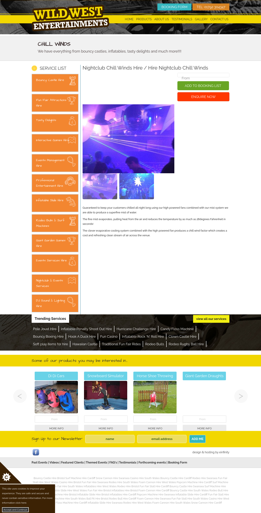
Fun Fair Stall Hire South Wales (189, 498)
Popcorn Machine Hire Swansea (156, 494)
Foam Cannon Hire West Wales (157, 482)
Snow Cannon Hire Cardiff (206, 502)
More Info (56, 428)
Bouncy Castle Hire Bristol (49, 478)
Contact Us (219, 19)
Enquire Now (203, 97)
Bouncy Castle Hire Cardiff (176, 478)
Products (144, 19)
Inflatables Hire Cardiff (122, 494)
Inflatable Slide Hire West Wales (68, 490)
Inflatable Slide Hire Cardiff (191, 494)
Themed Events (96, 462)
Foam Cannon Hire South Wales (171, 502)
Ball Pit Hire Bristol (97, 498)
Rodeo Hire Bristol (128, 486)
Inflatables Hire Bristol (125, 490)
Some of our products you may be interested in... (80, 360)
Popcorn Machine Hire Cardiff (194, 482)
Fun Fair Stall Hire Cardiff (154, 486)
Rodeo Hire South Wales (123, 482)
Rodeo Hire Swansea (204, 478)
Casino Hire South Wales (145, 478)
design (196, 452)
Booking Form (177, 462)
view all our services (211, 319)
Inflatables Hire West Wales (100, 486)
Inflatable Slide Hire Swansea (105, 502)
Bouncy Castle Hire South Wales (189, 490)
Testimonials (181, 19)
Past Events (40, 462)
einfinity (224, 452)
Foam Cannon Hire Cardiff (153, 490)
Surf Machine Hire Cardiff (80, 478)
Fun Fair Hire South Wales (67, 486)
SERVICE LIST (53, 68)
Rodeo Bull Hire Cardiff (122, 498)
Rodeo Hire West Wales (137, 502)
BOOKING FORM (174, 7)
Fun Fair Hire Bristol (99, 490)
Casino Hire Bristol (70, 482)
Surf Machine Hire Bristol (62, 494)
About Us (161, 19)
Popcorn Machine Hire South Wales (64, 498)
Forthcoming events (152, 462)
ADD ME (197, 439)
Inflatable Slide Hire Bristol (93, 494)
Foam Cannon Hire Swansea (154, 498)
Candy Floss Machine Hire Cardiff (67, 502)
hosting (210, 452)
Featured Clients (72, 462)
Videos (54, 462)
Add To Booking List (203, 86)
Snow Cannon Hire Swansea (112, 478)
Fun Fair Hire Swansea (95, 482)
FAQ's (113, 462)
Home (129, 19)
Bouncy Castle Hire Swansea (186, 486)
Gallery (201, 19)
